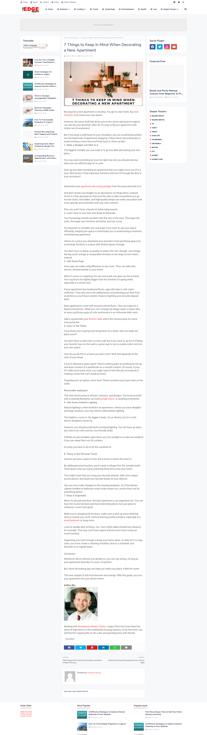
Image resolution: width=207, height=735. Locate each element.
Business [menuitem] (62, 9)
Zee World (156, 143)
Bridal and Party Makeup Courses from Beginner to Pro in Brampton (166, 92)
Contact (44, 2)
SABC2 (154, 132)
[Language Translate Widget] (35, 45)
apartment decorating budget (96, 186)
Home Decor (74, 38)
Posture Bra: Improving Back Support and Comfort (45, 133)
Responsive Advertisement (104, 25)
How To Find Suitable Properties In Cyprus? (43, 121)
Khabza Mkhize (71, 56)
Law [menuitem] (153, 9)
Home (24, 2)
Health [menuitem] (142, 9)
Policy (55, 2)
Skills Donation (26, 712)
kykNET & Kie (157, 159)
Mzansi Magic (158, 116)
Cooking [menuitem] (79, 9)
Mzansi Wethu (158, 120)
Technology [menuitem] (108, 9)
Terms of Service (68, 2)
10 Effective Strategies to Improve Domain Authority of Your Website (45, 85)
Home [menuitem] (49, 9)
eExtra (155, 147)
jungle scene (107, 398)
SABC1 (154, 128)
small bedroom (72, 520)
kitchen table (95, 319)
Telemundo (157, 140)
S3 (153, 124)
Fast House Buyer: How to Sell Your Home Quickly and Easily (163, 713)
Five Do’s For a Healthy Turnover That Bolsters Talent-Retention (44, 61)
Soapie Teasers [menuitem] (168, 9)
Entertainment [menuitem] (126, 9)
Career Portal (25, 716)
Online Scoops (26, 714)
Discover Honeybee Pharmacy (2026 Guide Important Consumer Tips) (45, 109)
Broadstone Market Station (92, 626)
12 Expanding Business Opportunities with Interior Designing (45, 157)
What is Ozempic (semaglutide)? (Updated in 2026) (45, 97)
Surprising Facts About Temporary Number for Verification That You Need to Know (44, 145)
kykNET (155, 155)
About (33, 2)
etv (153, 151)
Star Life (156, 136)
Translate (39, 48)
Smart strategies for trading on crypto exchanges (43, 73)
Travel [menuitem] (94, 9)
